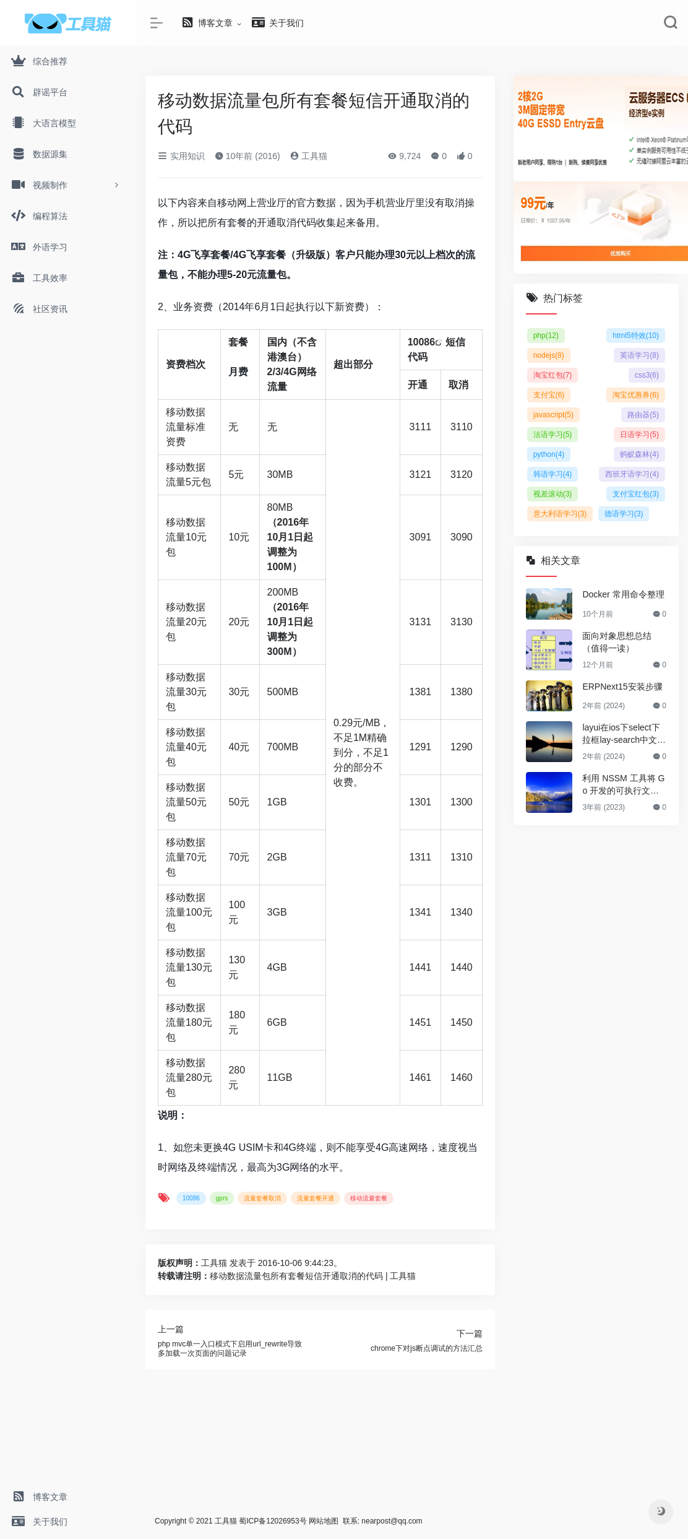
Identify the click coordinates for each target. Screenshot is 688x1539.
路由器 (643, 414)
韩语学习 (552, 474)
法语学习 (552, 434)
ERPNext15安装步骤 (622, 686)
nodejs (548, 355)
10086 (422, 342)
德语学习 (623, 513)
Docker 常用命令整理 (623, 594)
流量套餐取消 (262, 1198)
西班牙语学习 (632, 474)
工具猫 (308, 156)
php (546, 335)
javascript (553, 414)
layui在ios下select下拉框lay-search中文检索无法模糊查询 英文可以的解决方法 (624, 734)
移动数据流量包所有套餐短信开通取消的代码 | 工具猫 (313, 1276)
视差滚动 (552, 494)
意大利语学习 (560, 513)
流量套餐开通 (315, 1198)
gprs (222, 1198)
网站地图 (323, 1521)
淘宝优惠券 (636, 395)
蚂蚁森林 (639, 454)
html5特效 (636, 335)
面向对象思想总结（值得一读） (616, 642)
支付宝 (549, 395)
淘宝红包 (552, 375)
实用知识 (181, 156)
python (549, 454)
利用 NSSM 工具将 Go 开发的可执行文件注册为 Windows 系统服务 (624, 785)
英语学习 (639, 355)
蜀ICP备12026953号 (272, 1521)
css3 (647, 375)
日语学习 (639, 434)
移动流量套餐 (368, 1198)
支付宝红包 (636, 494)
